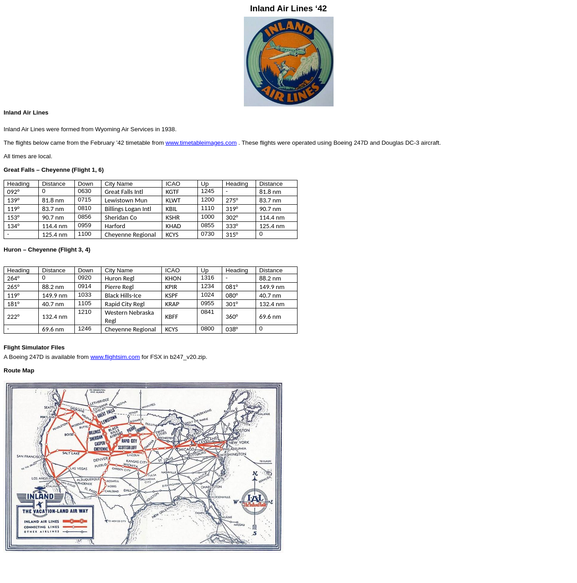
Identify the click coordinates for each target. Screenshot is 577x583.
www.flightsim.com (115, 356)
